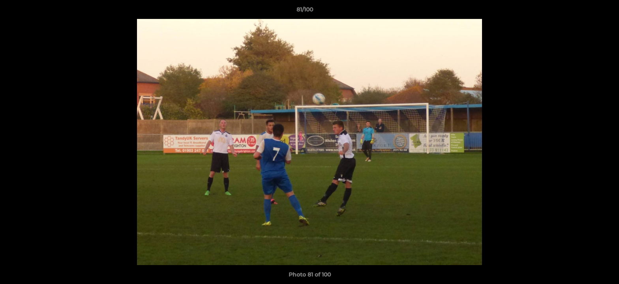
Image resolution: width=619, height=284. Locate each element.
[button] (586, 11)
